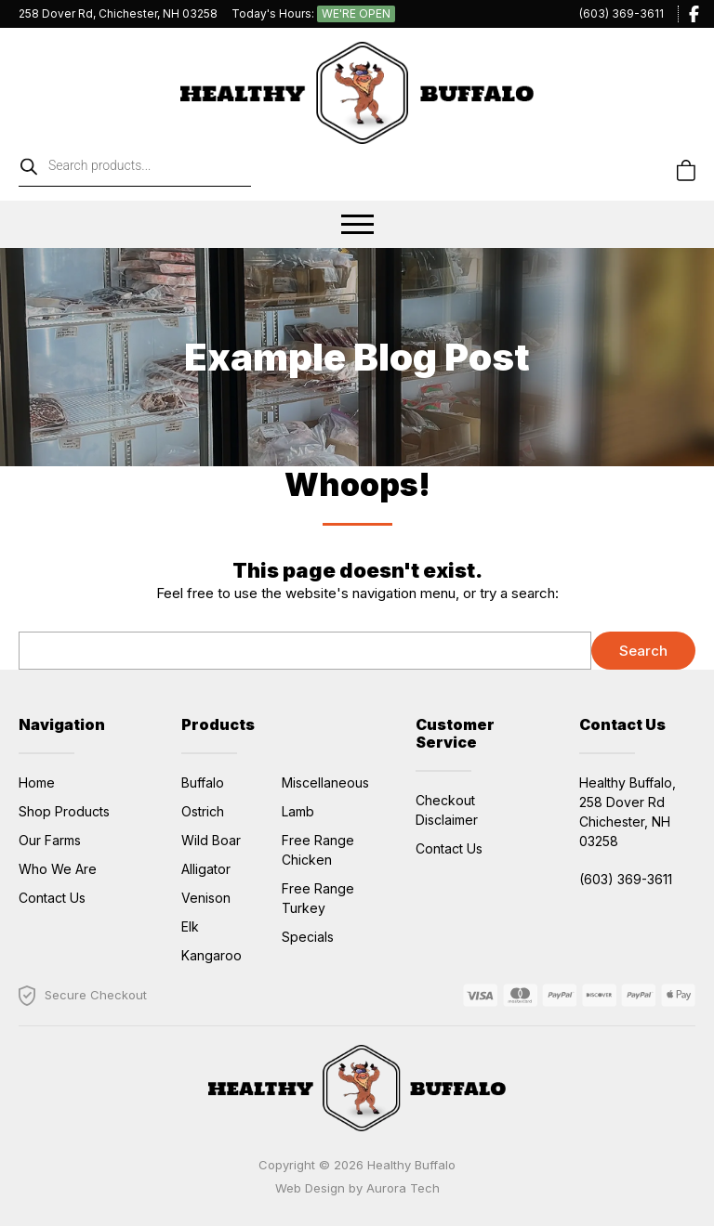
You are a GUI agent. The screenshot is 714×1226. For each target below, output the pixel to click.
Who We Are (58, 869)
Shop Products (64, 811)
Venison (206, 898)
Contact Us (52, 898)
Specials (308, 937)
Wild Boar (211, 840)
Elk (190, 926)
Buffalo (202, 782)
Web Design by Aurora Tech (357, 1187)
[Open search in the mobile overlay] (181, 170)
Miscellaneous (325, 782)
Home (37, 782)
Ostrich (202, 811)
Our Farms (50, 840)
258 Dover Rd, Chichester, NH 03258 (118, 13)
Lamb (298, 811)
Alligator (206, 869)
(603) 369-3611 (621, 13)
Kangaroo (211, 955)
